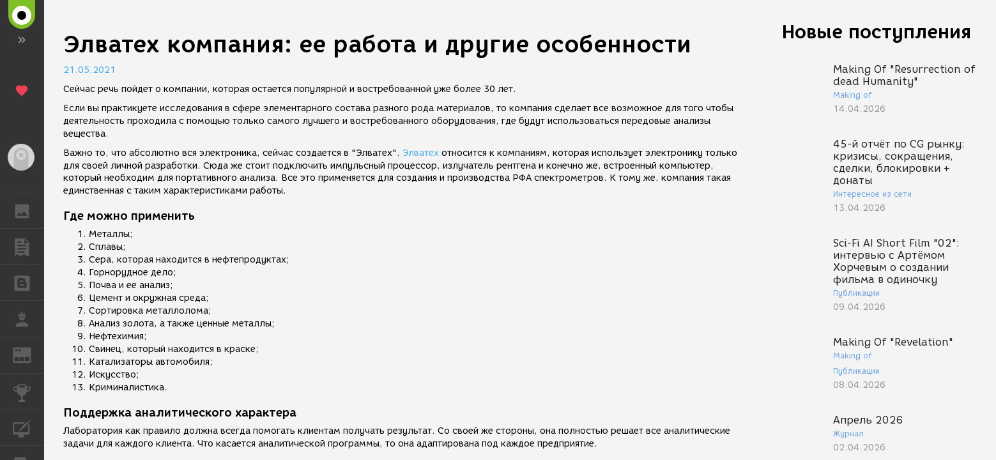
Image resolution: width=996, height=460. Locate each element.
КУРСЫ (28, 427)
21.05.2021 (89, 70)
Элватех (420, 153)
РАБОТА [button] (28, 319)
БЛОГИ (28, 282)
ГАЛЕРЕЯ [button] (28, 210)
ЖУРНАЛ (28, 354)
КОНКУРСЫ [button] (28, 392)
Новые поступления (876, 31)
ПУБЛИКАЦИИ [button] (28, 246)
